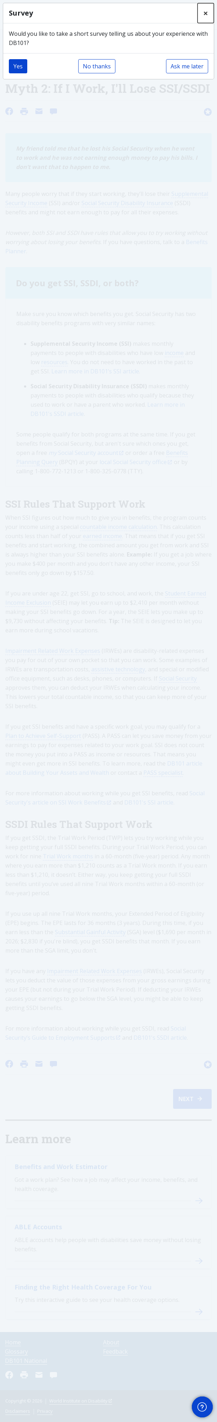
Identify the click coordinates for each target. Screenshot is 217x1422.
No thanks (97, 66)
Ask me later (187, 66)
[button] (202, 1407)
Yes (18, 66)
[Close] (206, 13)
